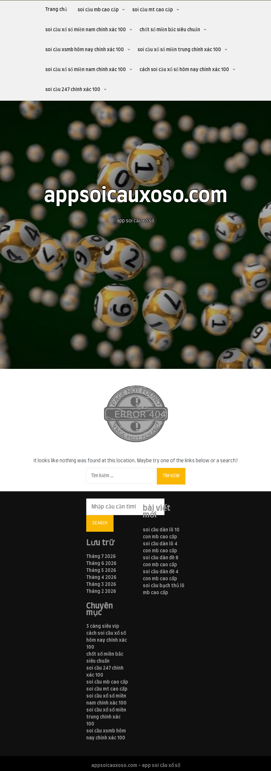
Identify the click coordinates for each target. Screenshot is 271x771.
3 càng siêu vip (102, 626)
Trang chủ (56, 9)
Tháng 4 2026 (101, 577)
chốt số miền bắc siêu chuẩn (169, 30)
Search (100, 523)
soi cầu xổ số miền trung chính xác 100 (179, 50)
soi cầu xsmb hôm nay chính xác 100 (84, 50)
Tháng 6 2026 (101, 563)
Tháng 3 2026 (101, 584)
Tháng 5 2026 (101, 570)
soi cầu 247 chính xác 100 (72, 89)
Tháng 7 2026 (101, 556)
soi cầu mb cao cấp (98, 10)
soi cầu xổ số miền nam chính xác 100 (85, 30)
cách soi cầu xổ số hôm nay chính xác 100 (184, 69)
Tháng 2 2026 (101, 591)
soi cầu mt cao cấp (152, 10)
